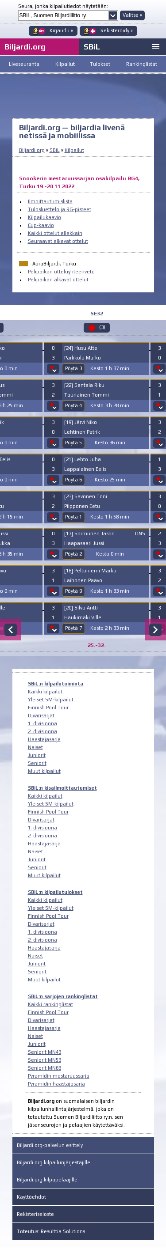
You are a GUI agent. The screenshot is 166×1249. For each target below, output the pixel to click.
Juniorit (37, 755)
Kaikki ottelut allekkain (55, 233)
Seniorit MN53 (44, 1060)
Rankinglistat (141, 64)
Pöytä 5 (73, 442)
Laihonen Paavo (83, 580)
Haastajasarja (44, 739)
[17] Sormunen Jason (89, 533)
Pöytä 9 (73, 591)
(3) (102, 327)
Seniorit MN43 (44, 1052)
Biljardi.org (32, 150)
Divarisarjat (41, 715)
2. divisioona (42, 731)
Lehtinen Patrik (82, 432)
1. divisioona (42, 723)
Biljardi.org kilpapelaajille (47, 1179)
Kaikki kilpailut (45, 691)
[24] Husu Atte (80, 348)
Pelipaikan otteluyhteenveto (61, 271)
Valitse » (132, 15)
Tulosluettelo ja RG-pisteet (59, 209)
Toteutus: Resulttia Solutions (51, 1231)
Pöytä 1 (73, 516)
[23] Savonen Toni (85, 496)
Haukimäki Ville (82, 617)
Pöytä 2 (73, 553)
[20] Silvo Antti (81, 607)
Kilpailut (65, 64)
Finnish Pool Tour (48, 707)
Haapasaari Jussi (84, 543)
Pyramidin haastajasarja (56, 1083)
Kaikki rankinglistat (50, 1004)
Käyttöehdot (31, 1197)
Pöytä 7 (73, 628)
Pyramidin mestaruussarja (58, 1076)
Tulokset (100, 64)
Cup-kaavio (41, 225)
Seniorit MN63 (44, 1068)
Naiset (35, 747)
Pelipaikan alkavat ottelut (58, 279)
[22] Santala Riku (84, 385)
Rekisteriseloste (35, 1214)
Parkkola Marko (82, 357)
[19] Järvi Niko (80, 422)
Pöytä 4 (73, 405)
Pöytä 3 (73, 368)
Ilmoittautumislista (50, 201)
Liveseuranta (24, 64)
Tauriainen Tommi (86, 394)
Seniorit (37, 763)
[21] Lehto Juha (82, 459)
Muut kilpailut (44, 771)
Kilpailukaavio (44, 217)
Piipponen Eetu (82, 506)
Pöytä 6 (73, 479)
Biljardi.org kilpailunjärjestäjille (53, 1162)
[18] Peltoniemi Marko (90, 570)
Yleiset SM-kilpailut (50, 699)
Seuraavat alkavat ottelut (58, 241)
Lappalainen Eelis (85, 469)
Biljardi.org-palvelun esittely (50, 1145)
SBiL (92, 46)
